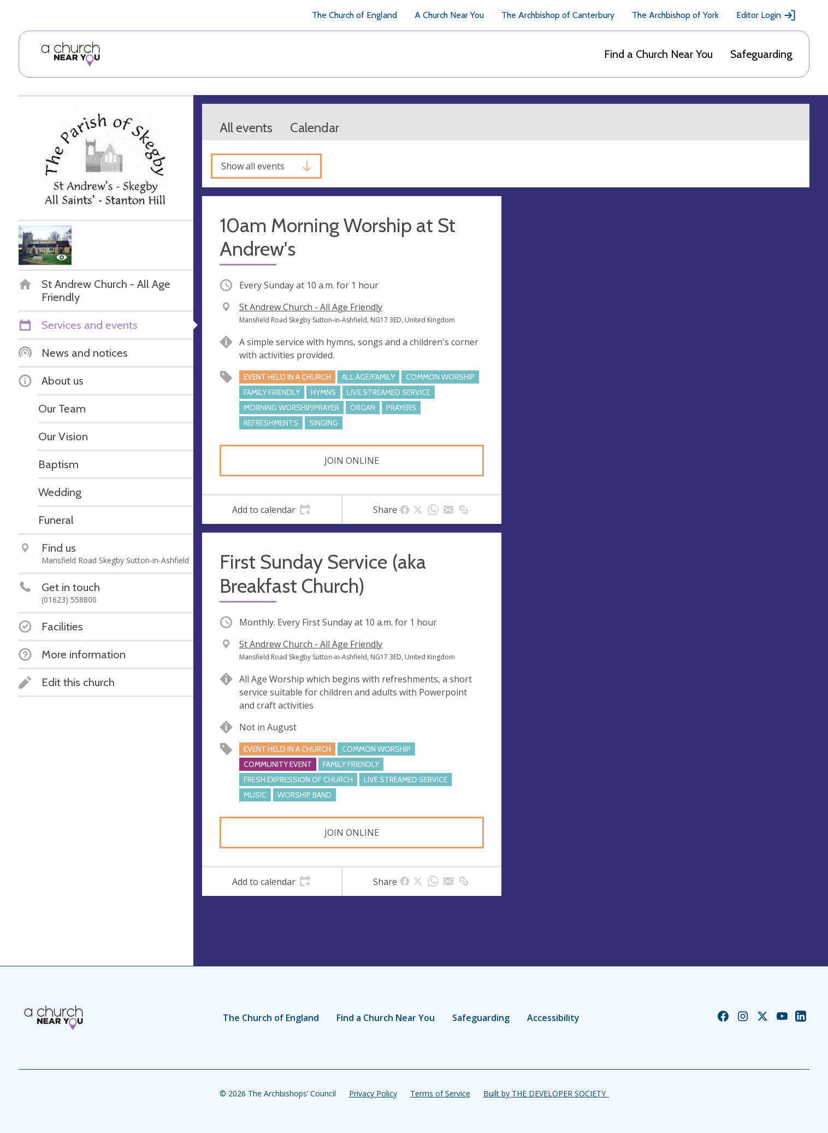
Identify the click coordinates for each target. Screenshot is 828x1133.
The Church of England (354, 15)
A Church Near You (449, 15)
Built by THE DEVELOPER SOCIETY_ (546, 1093)
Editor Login (766, 15)
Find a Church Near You (658, 54)
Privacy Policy (373, 1093)
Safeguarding (761, 54)
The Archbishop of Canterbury (557, 15)
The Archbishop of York (675, 15)
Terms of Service (440, 1093)
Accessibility (553, 1018)
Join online (351, 461)
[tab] (271, 509)
